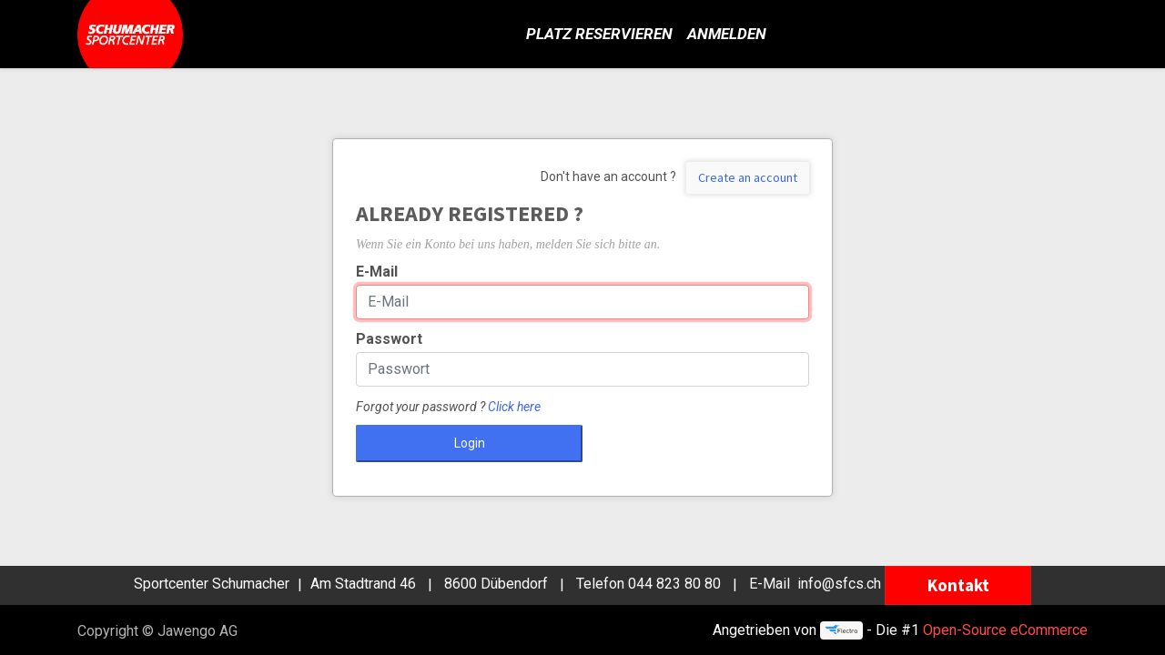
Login (469, 443)
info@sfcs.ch (839, 584)
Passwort (389, 339)
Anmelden (726, 34)
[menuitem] (599, 34)
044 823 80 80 (674, 584)
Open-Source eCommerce (1005, 630)
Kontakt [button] (958, 585)
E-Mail (377, 271)
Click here (514, 406)
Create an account (747, 177)
